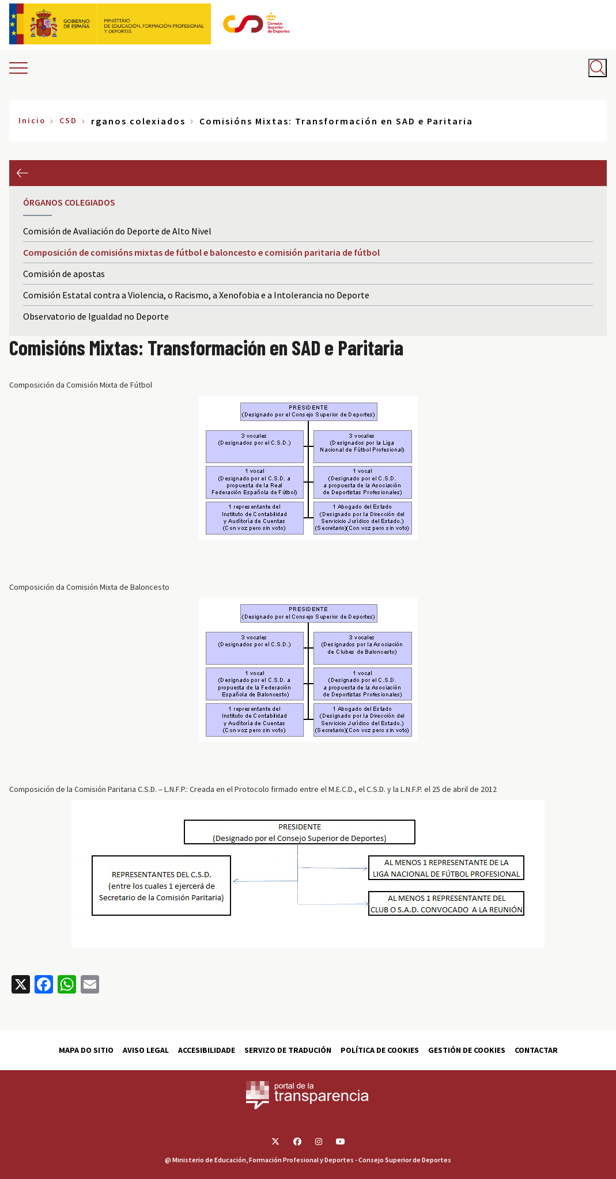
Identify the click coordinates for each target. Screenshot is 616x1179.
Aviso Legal (146, 1050)
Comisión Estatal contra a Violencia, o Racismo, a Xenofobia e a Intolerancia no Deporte (196, 295)
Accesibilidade (206, 1050)
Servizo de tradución (287, 1050)
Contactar (536, 1050)
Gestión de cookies (466, 1050)
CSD (68, 120)
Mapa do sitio (86, 1050)
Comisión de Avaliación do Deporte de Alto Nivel (117, 231)
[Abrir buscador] (597, 68)
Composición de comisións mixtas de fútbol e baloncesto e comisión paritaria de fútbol (201, 252)
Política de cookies (380, 1050)
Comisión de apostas (64, 273)
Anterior (22, 173)
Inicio (32, 120)
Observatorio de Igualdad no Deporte (96, 316)
